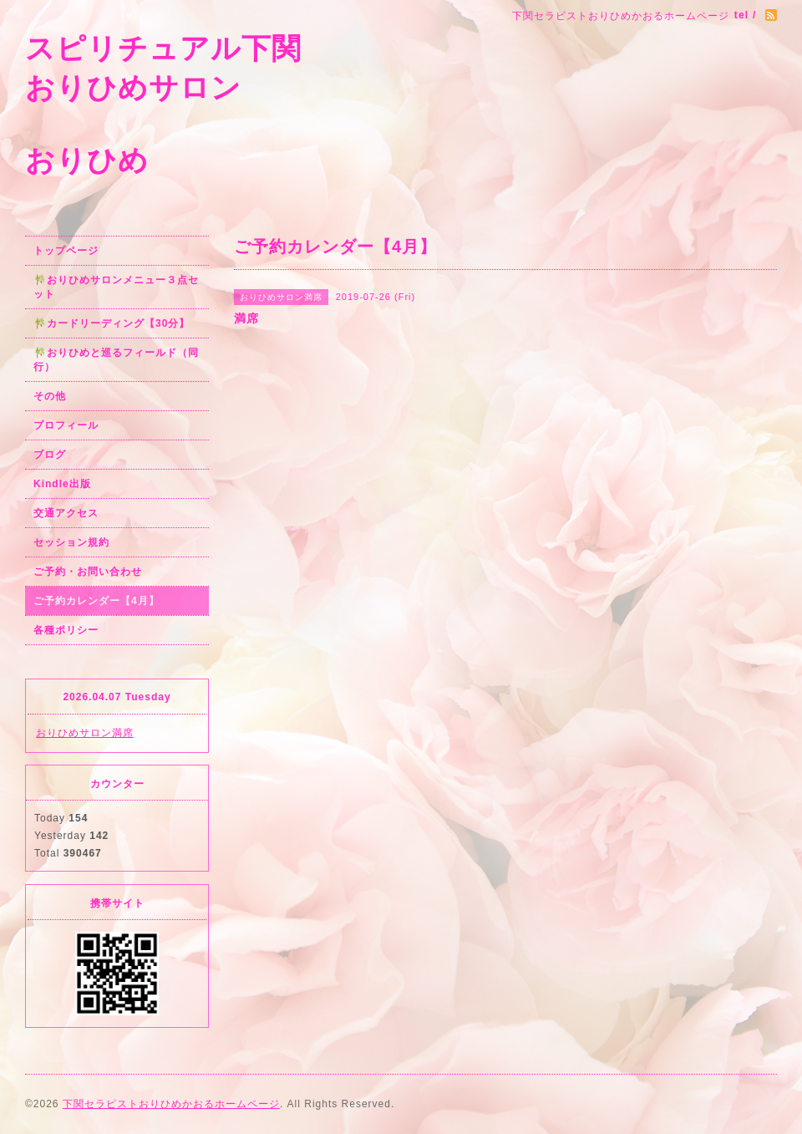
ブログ (49, 454)
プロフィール (66, 425)
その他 (49, 396)
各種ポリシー (66, 630)
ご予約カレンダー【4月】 (96, 601)
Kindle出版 (62, 484)
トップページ (66, 251)
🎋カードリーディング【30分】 (111, 323)
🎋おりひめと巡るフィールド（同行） (116, 360)
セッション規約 (71, 542)
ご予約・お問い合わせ (87, 571)
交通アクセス (66, 513)
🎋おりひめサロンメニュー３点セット (116, 287)
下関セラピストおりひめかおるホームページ (171, 1104)
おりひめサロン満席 (85, 733)
